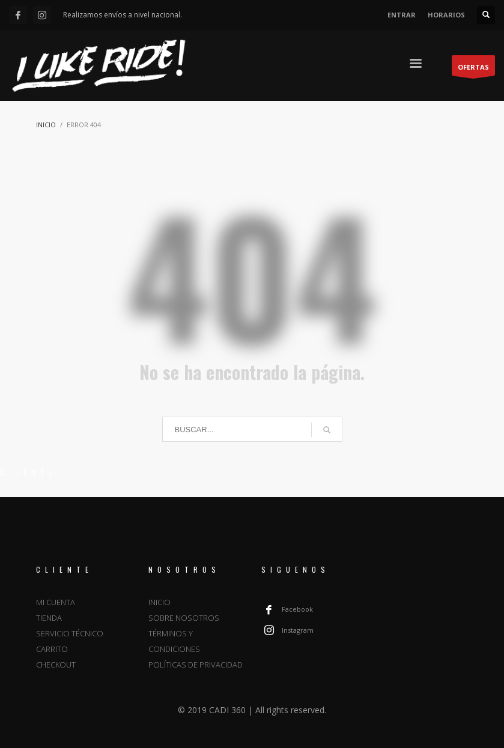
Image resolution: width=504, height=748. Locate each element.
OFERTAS (473, 69)
